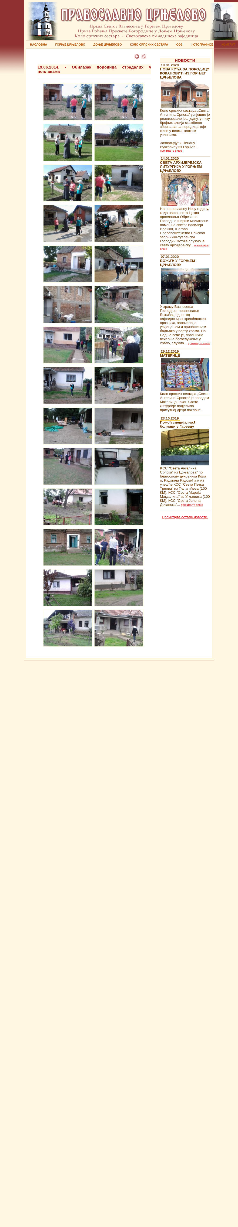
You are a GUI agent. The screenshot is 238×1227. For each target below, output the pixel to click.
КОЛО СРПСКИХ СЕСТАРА (149, 44)
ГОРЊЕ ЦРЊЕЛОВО (70, 44)
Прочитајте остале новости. (185, 517)
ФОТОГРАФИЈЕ (202, 44)
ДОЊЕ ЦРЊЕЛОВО (107, 44)
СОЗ (179, 44)
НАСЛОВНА (38, 44)
